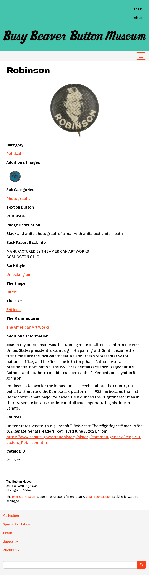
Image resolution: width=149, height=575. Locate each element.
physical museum (24, 496)
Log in (138, 9)
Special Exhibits (16, 524)
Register (137, 17)
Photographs (18, 199)
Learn (9, 533)
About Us (11, 550)
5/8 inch (13, 310)
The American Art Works (28, 327)
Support (10, 541)
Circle (11, 292)
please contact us (98, 496)
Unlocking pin (18, 275)
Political (13, 154)
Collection (12, 515)
